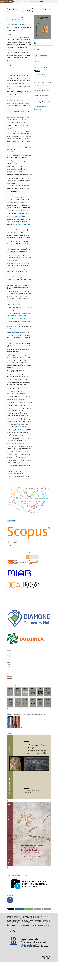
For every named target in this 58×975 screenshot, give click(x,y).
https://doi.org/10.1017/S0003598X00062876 (16, 205)
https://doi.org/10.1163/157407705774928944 (19, 464)
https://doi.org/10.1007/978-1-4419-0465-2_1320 (17, 223)
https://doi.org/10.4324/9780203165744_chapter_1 (17, 439)
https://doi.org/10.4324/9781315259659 (19, 470)
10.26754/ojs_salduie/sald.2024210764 (43, 106)
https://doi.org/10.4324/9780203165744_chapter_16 (18, 96)
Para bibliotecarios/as (11, 669)
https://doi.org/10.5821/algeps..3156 (18, 312)
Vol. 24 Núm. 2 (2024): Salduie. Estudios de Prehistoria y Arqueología (28, 5)
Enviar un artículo (11, 533)
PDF (37, 43)
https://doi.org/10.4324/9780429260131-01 (16, 229)
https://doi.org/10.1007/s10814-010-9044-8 (16, 448)
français (8, 681)
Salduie (10, 1)
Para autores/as (10, 667)
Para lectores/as (10, 665)
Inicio (8, 5)
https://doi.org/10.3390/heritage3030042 (15, 456)
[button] (10, 921)
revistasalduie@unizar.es (15, 941)
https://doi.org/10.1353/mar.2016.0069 (17, 412)
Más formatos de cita (39, 109)
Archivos (12, 5)
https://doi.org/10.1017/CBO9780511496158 (16, 108)
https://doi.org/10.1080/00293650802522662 (16, 331)
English (8, 677)
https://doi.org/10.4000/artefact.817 (14, 273)
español (8, 679)
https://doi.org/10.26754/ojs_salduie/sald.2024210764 (18, 24)
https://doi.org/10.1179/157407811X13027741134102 (18, 198)
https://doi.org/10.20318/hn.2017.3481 (15, 163)
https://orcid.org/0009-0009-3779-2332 (16, 19)
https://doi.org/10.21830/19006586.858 (15, 265)
